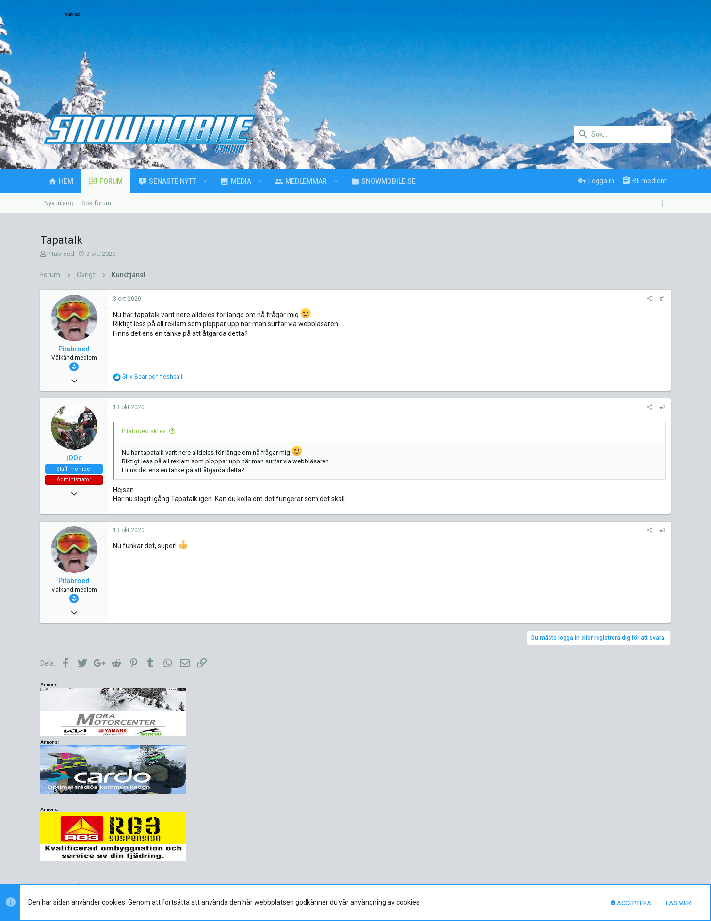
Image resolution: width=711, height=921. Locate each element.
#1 (531, 298)
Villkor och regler (529, 842)
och (152, 376)
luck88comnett (224, 791)
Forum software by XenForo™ (118, 871)
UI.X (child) (76, 842)
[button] (205, 181)
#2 (531, 407)
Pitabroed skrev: (144, 431)
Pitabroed (60, 253)
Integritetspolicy (581, 842)
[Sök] (622, 134)
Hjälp (617, 842)
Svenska (119, 842)
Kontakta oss (482, 842)
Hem (637, 842)
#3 (531, 530)
